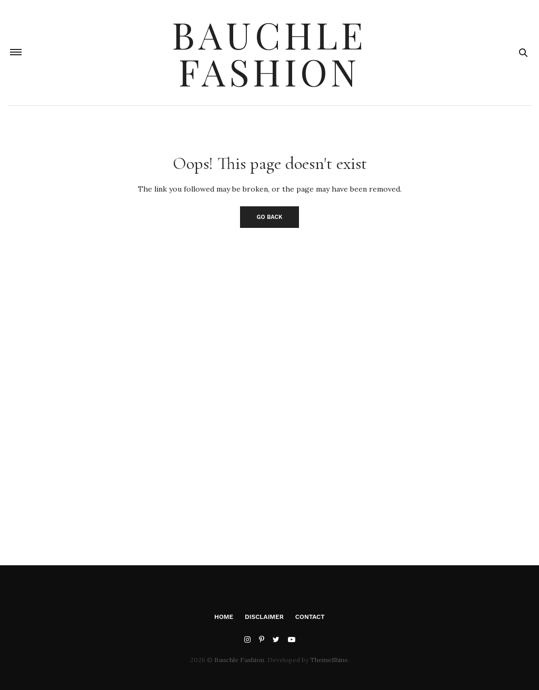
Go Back (270, 217)
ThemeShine (329, 660)
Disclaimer (264, 617)
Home (223, 617)
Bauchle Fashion (269, 52)
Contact (310, 617)
